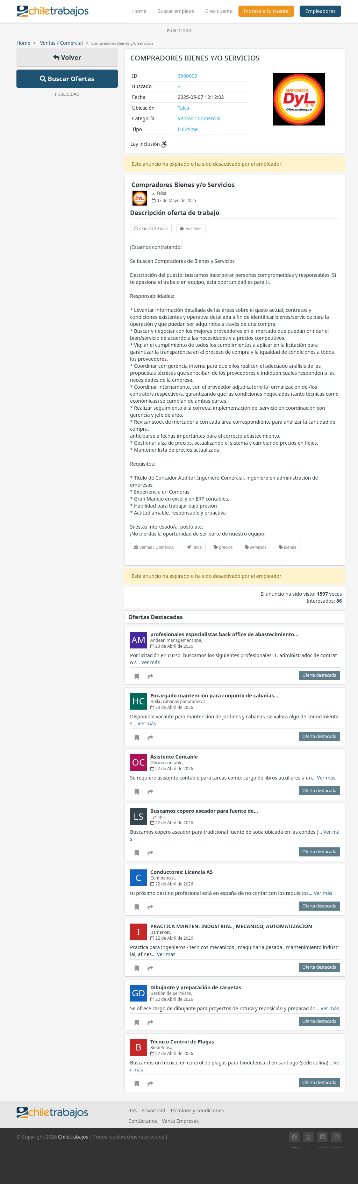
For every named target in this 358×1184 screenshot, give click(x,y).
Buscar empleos (175, 11)
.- (179, 86)
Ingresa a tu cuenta (266, 11)
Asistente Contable (174, 756)
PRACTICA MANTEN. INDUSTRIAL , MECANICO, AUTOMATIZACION (231, 926)
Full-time (188, 129)
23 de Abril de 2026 (171, 646)
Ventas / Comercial (61, 43)
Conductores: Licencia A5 (181, 872)
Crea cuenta (219, 11)
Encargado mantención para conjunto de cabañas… (214, 695)
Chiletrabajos (73, 1136)
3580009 (187, 75)
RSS (132, 1110)
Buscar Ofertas (67, 78)
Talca (183, 108)
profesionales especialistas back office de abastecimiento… (224, 634)
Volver (67, 57)
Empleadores (320, 11)
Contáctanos (142, 1121)
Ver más (150, 662)
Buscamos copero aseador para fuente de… (204, 811)
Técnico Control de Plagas (182, 1041)
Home (142, 10)
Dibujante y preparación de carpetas (195, 987)
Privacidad (153, 1110)
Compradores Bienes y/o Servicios (183, 184)
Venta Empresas (180, 1121)
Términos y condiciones (197, 1110)
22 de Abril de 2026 (171, 769)
